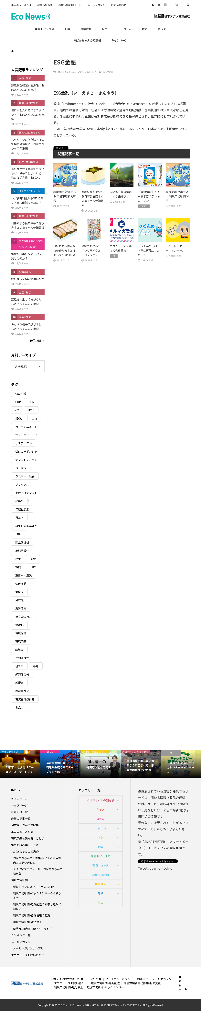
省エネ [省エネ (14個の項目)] (19, 666)
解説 (144, 29)
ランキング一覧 (20, 935)
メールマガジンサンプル (28, 948)
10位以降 (35, 341)
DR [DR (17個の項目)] (32, 402)
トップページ (19, 805)
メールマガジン (96, 5)
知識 (67, 29)
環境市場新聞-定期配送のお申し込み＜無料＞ (37, 906)
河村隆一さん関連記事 (25, 825)
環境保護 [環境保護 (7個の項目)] (20, 633)
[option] (20, 764)
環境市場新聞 (45, 5)
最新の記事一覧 (20, 818)
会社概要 (95, 979)
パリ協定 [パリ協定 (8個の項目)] (20, 468)
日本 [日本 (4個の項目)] (33, 567)
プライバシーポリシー (119, 979)
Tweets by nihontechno (155, 868)
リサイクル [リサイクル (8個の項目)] (22, 484)
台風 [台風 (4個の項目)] (18, 534)
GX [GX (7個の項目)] (17, 410)
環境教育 (85, 29)
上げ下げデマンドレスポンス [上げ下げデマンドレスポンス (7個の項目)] (26, 493)
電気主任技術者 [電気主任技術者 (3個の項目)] (25, 699)
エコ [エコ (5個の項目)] (34, 418)
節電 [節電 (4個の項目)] (35, 666)
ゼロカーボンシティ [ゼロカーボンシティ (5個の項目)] (26, 452)
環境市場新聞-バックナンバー (105, 987)
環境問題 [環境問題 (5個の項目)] (20, 641)
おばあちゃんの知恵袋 (87, 40)
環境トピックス (44, 29)
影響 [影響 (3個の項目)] (33, 559)
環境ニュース (100, 865)
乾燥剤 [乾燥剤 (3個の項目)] (19, 501)
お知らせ (142, 979)
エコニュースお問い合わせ (27, 955)
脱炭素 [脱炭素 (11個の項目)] (19, 683)
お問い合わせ (118, 5)
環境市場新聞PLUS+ (69, 5)
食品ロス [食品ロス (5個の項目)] (20, 707)
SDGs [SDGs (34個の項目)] (18, 418)
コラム (127, 29)
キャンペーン (119, 40)
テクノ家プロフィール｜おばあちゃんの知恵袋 (37, 871)
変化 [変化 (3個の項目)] (18, 559)
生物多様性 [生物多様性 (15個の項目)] (22, 658)
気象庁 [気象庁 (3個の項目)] (19, 592)
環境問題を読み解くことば (27, 838)
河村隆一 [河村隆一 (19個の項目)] (20, 600)
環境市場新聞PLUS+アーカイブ (32, 929)
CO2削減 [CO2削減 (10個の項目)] (20, 394)
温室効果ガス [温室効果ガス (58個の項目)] (23, 617)
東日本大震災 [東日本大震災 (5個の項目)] (23, 575)
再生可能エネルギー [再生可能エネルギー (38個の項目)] (26, 526)
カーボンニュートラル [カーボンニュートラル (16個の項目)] (26, 427)
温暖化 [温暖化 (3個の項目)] (19, 625)
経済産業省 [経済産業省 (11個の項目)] (22, 674)
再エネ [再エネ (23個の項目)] (19, 517)
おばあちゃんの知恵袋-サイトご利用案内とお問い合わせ (37, 860)
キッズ (162, 29)
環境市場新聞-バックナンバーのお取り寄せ (37, 895)
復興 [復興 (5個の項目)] (18, 567)
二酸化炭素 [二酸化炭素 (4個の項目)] (22, 509)
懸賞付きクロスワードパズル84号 (34, 887)
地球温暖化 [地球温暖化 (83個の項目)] (22, 550)
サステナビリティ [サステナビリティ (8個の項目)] (26, 435)
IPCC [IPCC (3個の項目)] (31, 410)
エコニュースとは (21, 5)
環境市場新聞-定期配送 (105, 983)
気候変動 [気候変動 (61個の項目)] (20, 584)
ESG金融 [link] (61, 93)
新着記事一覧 (19, 812)
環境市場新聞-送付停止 (27, 922)
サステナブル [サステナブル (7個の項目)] (23, 443)
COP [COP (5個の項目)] (18, 402)
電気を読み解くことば (25, 845)
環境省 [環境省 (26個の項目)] (19, 650)
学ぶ (100, 837)
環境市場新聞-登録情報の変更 (31, 915)
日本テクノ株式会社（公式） (68, 979)
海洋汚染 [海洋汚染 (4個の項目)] (20, 608)
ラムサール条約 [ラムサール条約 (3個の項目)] (25, 476)
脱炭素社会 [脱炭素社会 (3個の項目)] (22, 691)
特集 (100, 847)
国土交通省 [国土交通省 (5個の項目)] (22, 542)
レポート (107, 29)
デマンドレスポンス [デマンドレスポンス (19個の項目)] (26, 460)
